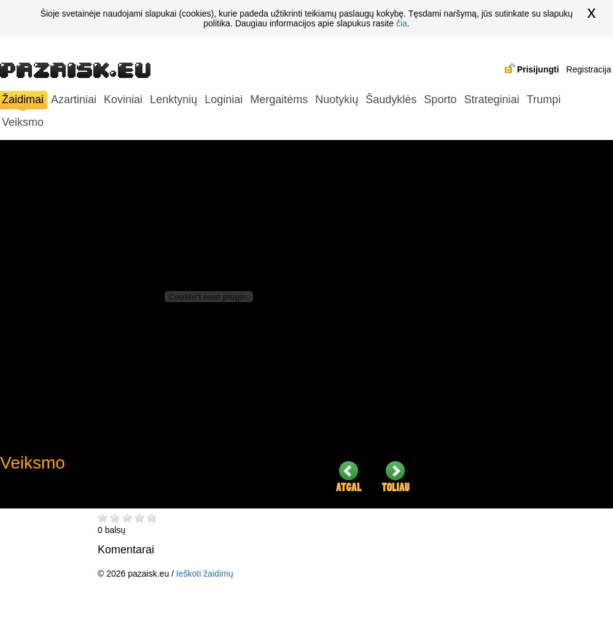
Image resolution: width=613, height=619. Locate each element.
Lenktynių (173, 99)
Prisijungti (538, 69)
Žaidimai (22, 101)
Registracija (588, 69)
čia (401, 23)
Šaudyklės (390, 99)
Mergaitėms (279, 99)
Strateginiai (491, 99)
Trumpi (543, 99)
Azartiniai (73, 99)
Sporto (440, 99)
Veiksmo (23, 122)
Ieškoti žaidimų (204, 573)
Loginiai (224, 99)
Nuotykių (336, 99)
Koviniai (123, 99)
